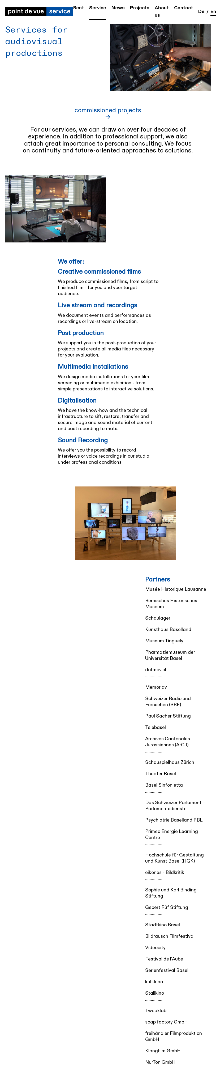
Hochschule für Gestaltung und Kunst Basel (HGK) (174, 858)
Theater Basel (160, 774)
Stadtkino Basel (162, 925)
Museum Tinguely (164, 641)
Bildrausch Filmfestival (170, 936)
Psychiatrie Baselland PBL (173, 820)
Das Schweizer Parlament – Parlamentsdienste (175, 806)
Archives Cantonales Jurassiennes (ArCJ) (167, 742)
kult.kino (154, 982)
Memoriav (156, 687)
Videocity (155, 948)
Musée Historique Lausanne (175, 589)
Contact (183, 8)
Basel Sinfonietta (164, 785)
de (201, 11)
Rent (78, 8)
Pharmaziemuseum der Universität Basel (170, 655)
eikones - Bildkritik (164, 872)
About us (162, 11)
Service (97, 8)
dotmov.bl (155, 670)
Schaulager (157, 618)
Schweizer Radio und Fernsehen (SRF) (168, 702)
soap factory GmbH (166, 1022)
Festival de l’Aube (164, 959)
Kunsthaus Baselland (168, 629)
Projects (139, 8)
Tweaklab (155, 1011)
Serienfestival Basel (166, 970)
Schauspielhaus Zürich (169, 762)
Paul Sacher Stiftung (168, 716)
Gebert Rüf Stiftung (166, 907)
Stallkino (154, 993)
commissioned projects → (108, 113)
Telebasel (155, 727)
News (118, 8)
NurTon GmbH (160, 1062)
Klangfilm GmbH (163, 1051)
